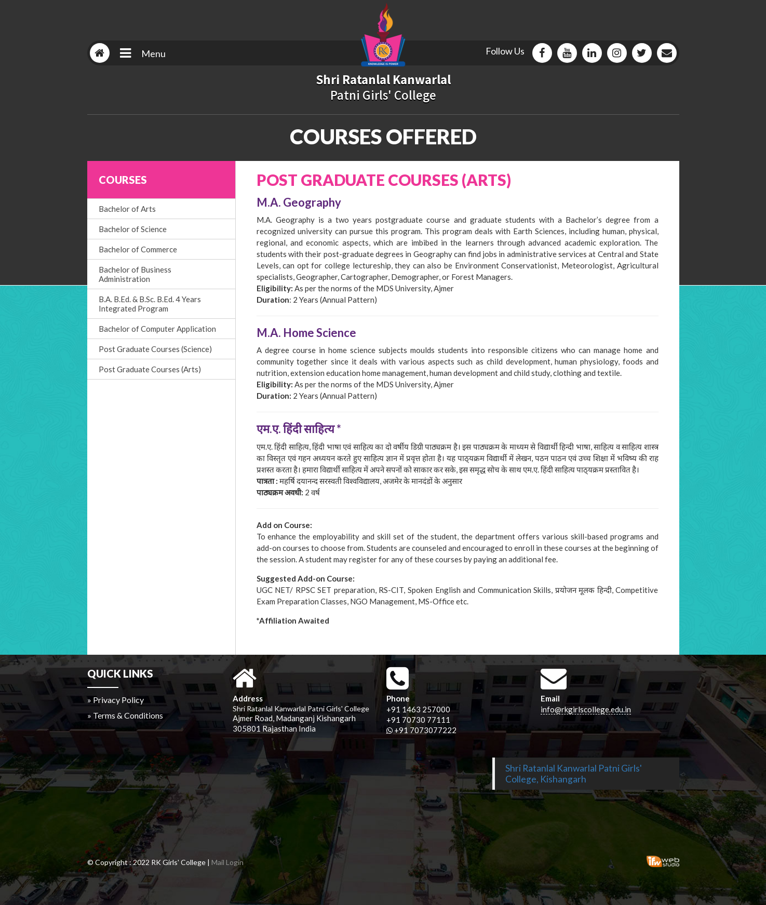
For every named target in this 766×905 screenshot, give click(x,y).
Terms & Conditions (128, 715)
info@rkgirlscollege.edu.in (586, 709)
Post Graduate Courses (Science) (155, 349)
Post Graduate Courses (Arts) (150, 369)
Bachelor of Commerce (138, 249)
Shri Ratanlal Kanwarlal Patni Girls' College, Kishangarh (573, 774)
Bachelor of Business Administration (135, 274)
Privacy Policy (118, 700)
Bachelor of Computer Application (157, 328)
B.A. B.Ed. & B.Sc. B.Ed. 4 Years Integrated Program (150, 303)
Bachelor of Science (133, 229)
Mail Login (227, 862)
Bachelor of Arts (127, 208)
